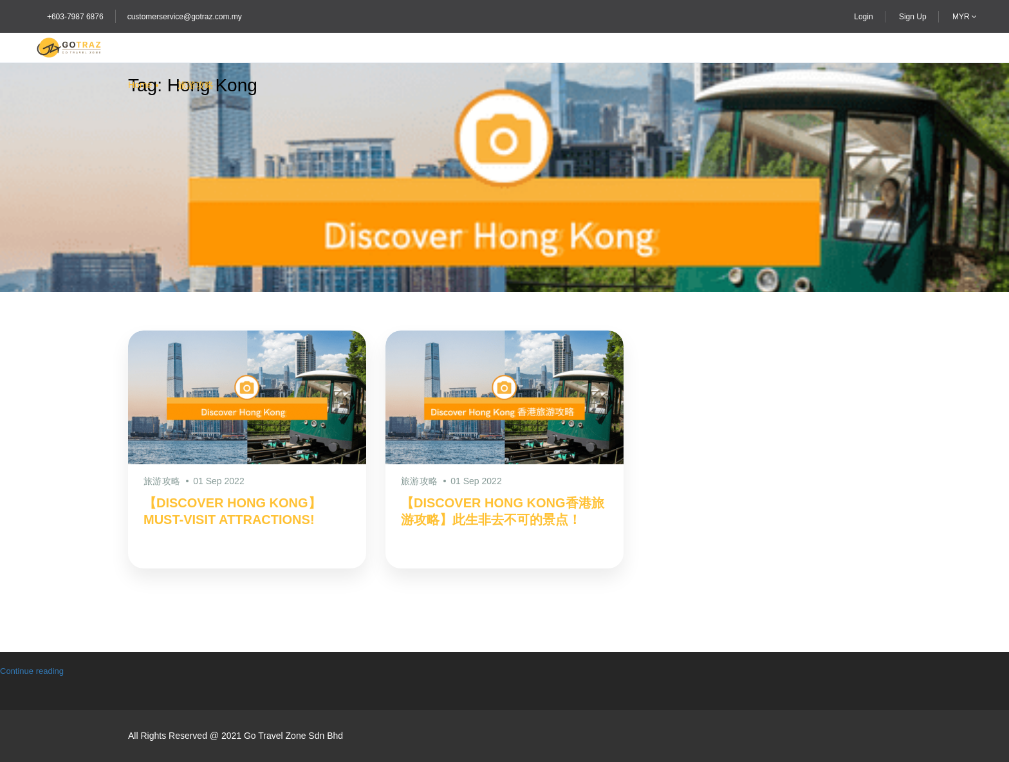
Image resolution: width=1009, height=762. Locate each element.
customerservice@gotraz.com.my (184, 16)
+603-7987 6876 (75, 16)
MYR (964, 16)
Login (863, 16)
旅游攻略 (196, 85)
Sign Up (913, 16)
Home (140, 85)
